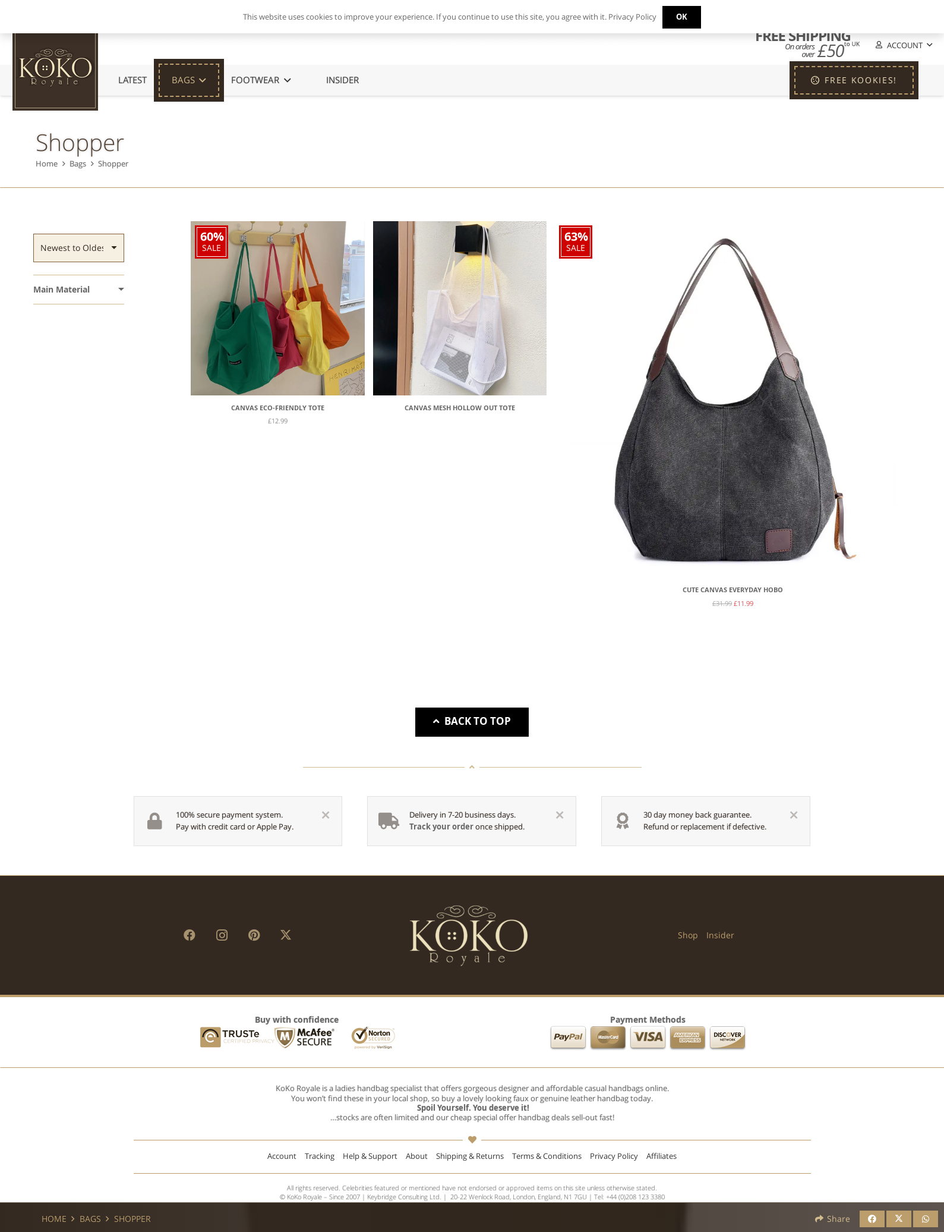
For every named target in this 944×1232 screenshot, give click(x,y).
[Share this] (872, 1219)
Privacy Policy (614, 1156)
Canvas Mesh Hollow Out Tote (460, 408)
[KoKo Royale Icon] (55, 68)
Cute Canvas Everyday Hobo (733, 590)
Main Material (61, 289)
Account (281, 1156)
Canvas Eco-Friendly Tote (277, 408)
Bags (78, 164)
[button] (903, 45)
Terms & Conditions (547, 1156)
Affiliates (661, 1156)
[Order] (78, 248)
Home (47, 164)
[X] (286, 935)
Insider (720, 935)
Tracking (319, 1156)
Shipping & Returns (470, 1156)
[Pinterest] (254, 935)
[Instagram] (221, 935)
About (417, 1156)
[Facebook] (189, 935)
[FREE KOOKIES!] (854, 80)
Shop (688, 935)
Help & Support (370, 1156)
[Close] (326, 815)
